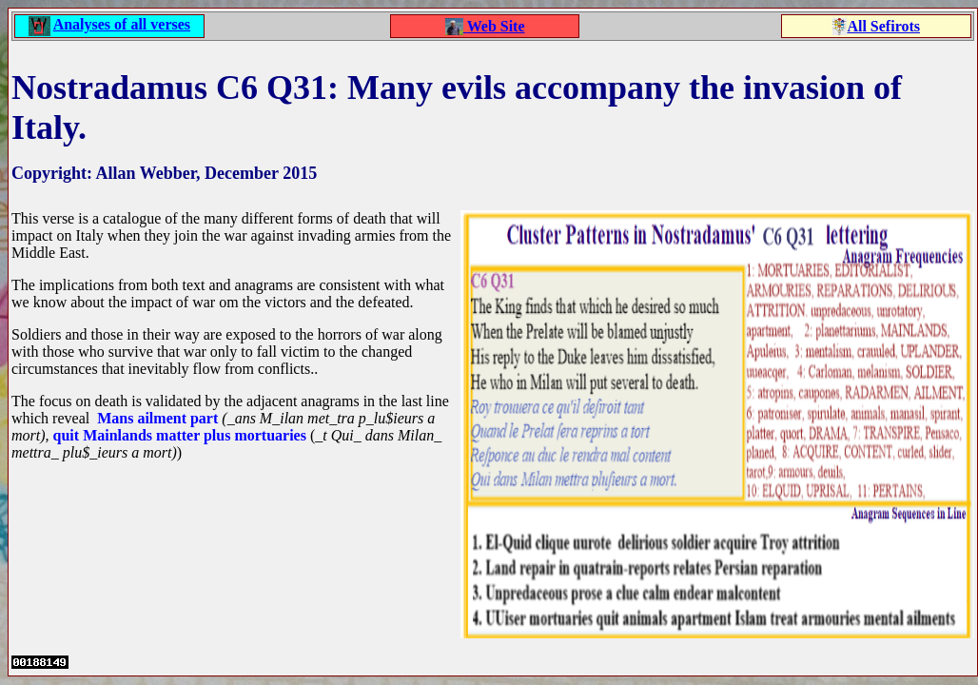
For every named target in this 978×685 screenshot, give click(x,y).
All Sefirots (883, 26)
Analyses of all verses (121, 24)
